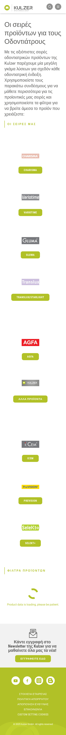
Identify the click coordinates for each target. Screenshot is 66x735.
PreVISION (30, 500)
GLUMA (30, 254)
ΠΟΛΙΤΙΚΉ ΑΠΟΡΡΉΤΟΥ (33, 699)
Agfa (30, 356)
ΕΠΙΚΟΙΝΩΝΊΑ (33, 709)
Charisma (30, 170)
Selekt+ (30, 543)
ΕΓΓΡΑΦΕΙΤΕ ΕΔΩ (33, 658)
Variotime (30, 212)
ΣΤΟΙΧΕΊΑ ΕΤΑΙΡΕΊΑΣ (33, 694)
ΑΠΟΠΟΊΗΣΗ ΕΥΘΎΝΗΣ (33, 704)
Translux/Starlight (30, 297)
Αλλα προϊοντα (30, 399)
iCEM (30, 458)
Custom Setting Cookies (33, 714)
